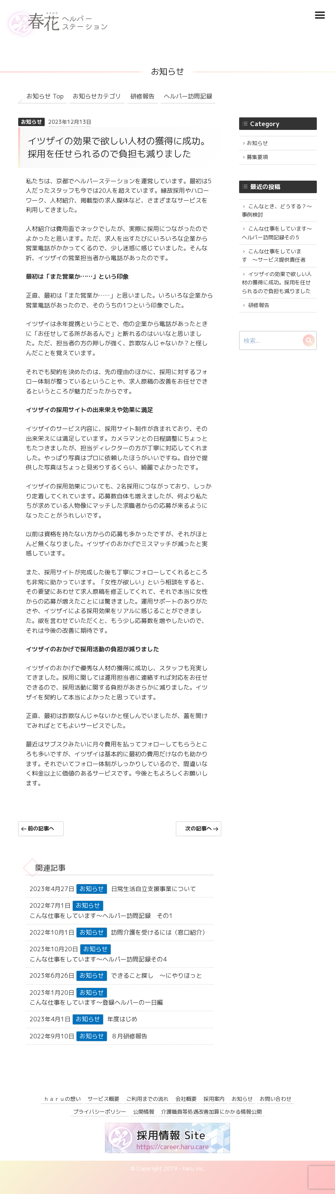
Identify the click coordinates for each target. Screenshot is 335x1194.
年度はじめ (122, 1019)
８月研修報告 (129, 1036)
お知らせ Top (45, 96)
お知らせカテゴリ (97, 96)
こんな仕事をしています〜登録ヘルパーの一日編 (96, 1002)
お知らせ (31, 121)
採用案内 (214, 1098)
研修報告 (142, 96)
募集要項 (257, 157)
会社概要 (186, 1098)
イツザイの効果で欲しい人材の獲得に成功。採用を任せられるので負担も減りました (277, 282)
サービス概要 (103, 1098)
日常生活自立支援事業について (153, 889)
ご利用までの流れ (147, 1098)
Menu (320, 15)
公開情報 (143, 1111)
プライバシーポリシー (99, 1111)
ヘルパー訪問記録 (188, 96)
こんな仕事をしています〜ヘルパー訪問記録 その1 (101, 915)
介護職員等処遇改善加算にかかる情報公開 (211, 1111)
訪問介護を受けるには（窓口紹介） (159, 932)
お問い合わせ (275, 1098)
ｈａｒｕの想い (62, 1098)
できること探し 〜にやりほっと (156, 975)
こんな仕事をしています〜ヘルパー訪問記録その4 (98, 959)
